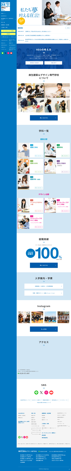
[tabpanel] (24, 317)
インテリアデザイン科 (35, 426)
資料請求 (44, 435)
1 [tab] (43, 324)
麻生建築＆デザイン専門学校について (23, 422)
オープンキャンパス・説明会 (8, 30)
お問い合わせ (59, 421)
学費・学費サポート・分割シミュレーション (49, 428)
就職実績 (43, 415)
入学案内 (43, 425)
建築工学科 (33, 415)
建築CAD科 (33, 419)
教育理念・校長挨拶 (21, 415)
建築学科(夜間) (34, 423)
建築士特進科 (33, 421)
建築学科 (32, 417)
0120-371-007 (25, 373)
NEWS (58, 419)
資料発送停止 (45, 437)
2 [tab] (44, 324)
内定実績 (43, 417)
